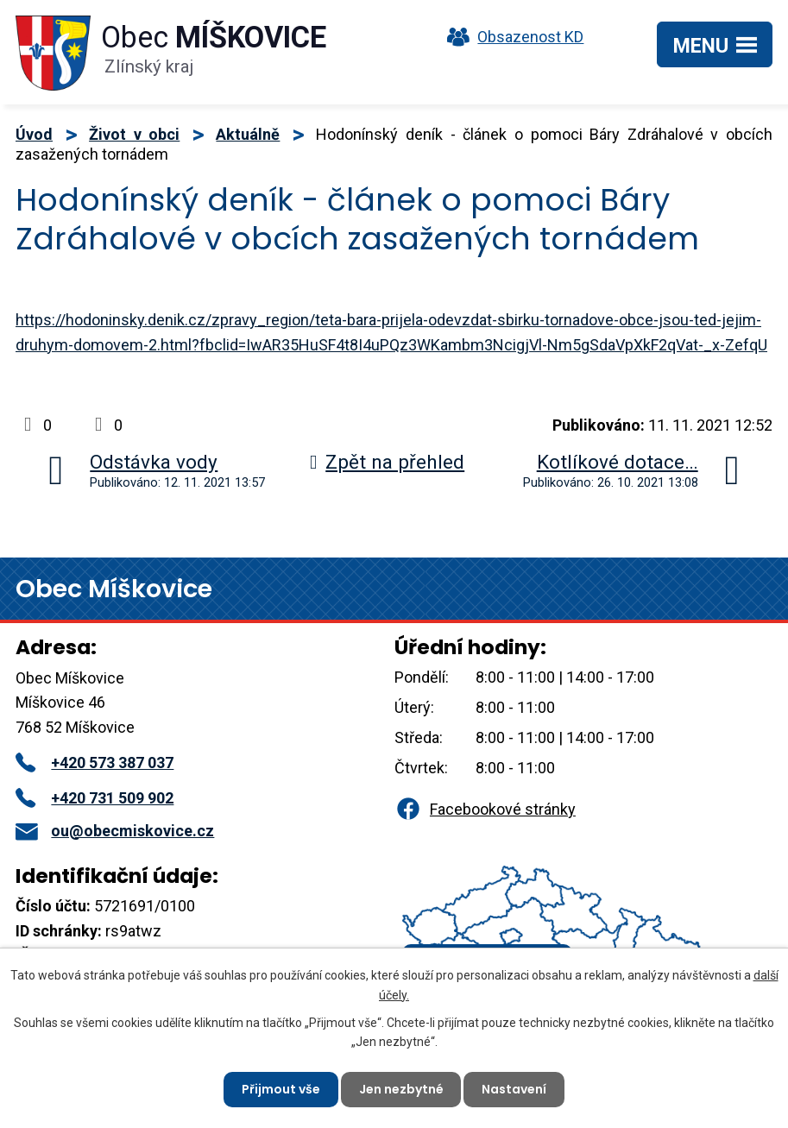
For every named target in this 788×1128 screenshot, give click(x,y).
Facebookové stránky (485, 809)
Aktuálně (248, 134)
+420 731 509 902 (94, 798)
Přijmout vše (281, 1089)
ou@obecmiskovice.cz (115, 831)
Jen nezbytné (401, 1089)
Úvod (34, 134)
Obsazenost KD (510, 37)
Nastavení (514, 1089)
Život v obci (134, 134)
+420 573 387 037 (94, 762)
